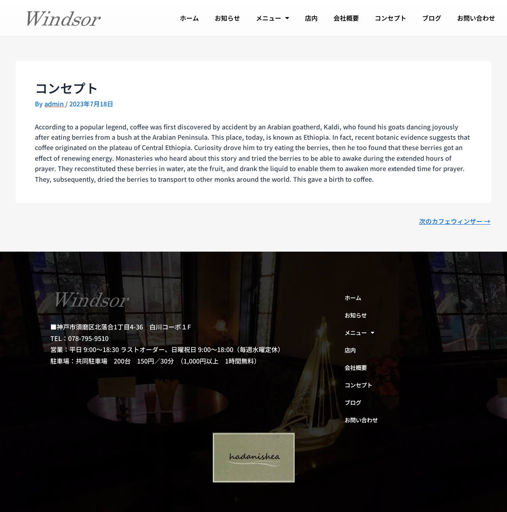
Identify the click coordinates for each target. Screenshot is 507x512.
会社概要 (346, 18)
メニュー (272, 18)
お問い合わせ (476, 18)
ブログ (431, 18)
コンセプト (390, 18)
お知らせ (227, 18)
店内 (311, 18)
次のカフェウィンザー (454, 221)
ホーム (189, 18)
